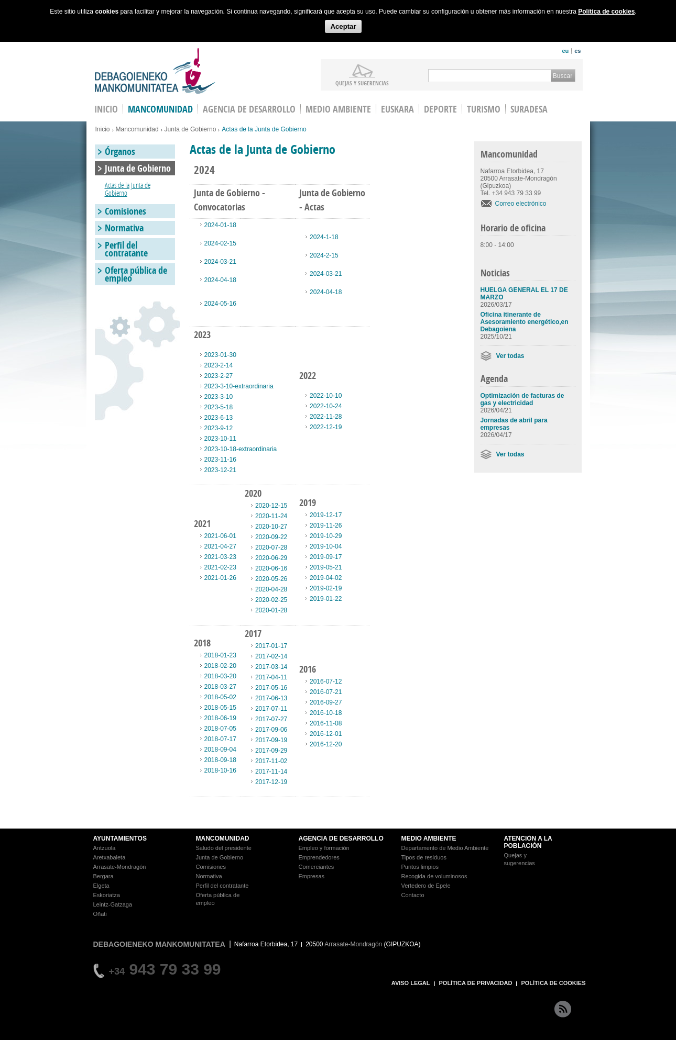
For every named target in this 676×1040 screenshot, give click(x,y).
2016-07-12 (326, 681)
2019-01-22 (326, 598)
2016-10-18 (326, 713)
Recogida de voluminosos (434, 876)
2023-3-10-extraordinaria (239, 386)
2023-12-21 (220, 470)
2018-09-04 (220, 749)
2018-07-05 (220, 728)
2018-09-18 (220, 760)
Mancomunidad (160, 109)
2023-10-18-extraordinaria (240, 449)
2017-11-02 (271, 761)
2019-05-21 (326, 567)
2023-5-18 (218, 407)
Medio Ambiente (338, 109)
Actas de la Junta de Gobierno (127, 189)
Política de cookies (606, 11)
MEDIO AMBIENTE (428, 838)
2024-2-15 (324, 255)
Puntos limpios (420, 867)
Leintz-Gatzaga (113, 904)
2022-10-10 (326, 395)
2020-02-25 (271, 599)
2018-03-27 (220, 686)
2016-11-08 (326, 723)
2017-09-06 (271, 729)
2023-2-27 (218, 375)
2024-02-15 (220, 243)
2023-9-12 (218, 428)
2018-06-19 (220, 718)
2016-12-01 (326, 733)
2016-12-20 (326, 744)
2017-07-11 (271, 708)
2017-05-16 (271, 687)
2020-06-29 (271, 558)
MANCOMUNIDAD (222, 838)
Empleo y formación (324, 848)
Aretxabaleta (109, 857)
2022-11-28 (326, 416)
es (577, 51)
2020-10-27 (271, 526)
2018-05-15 (220, 707)
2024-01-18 (220, 225)
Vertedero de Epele (426, 885)
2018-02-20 (220, 665)
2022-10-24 (326, 406)
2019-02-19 (326, 588)
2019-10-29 (326, 536)
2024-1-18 (324, 237)
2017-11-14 (271, 771)
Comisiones (125, 211)
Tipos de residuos (423, 857)
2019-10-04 (326, 546)
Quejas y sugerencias (362, 82)
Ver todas (510, 356)
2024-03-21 (220, 261)
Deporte (440, 109)
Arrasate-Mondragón (119, 867)
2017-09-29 (271, 750)
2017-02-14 (271, 656)
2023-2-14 (218, 365)
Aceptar (343, 26)
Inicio (102, 129)
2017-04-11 (271, 677)
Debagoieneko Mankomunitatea (155, 71)
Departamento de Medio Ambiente (445, 848)
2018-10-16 (220, 770)
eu (565, 51)
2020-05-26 (271, 579)
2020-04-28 (271, 589)
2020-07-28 (271, 547)
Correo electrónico (521, 203)
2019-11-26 (326, 525)
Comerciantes (316, 867)
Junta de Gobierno (190, 129)
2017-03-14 (271, 666)
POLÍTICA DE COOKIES (553, 983)
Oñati (100, 914)
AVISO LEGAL (410, 983)
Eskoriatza (106, 895)
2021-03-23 (220, 557)
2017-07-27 (271, 719)
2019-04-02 (326, 577)
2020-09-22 (271, 537)
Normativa (124, 227)
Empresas (312, 876)
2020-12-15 (271, 505)
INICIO (106, 109)
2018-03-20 (220, 676)
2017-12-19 (271, 782)
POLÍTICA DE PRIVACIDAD (476, 983)
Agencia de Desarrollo (249, 109)
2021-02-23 (220, 567)
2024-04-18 (220, 280)
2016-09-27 (326, 702)
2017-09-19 (271, 740)
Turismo (483, 109)
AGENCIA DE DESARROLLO (341, 838)
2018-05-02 (220, 697)
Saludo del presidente (224, 848)
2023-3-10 (218, 396)
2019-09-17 (326, 557)
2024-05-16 (220, 303)
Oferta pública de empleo (136, 274)
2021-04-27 (220, 546)
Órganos (120, 151)
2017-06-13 (271, 698)
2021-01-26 (220, 577)
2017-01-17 (271, 646)
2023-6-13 (218, 417)
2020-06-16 (271, 568)
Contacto (412, 895)
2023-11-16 (220, 459)
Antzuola (104, 848)
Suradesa (529, 109)
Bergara (103, 876)
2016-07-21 (326, 692)
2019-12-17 (326, 515)
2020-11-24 (271, 516)
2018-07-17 (220, 739)
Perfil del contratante (126, 249)
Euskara (397, 109)
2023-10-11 (220, 438)
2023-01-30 (220, 355)
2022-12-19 (326, 427)
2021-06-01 (220, 536)
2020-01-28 (271, 610)
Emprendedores (319, 857)
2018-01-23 (220, 655)
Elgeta (101, 885)
